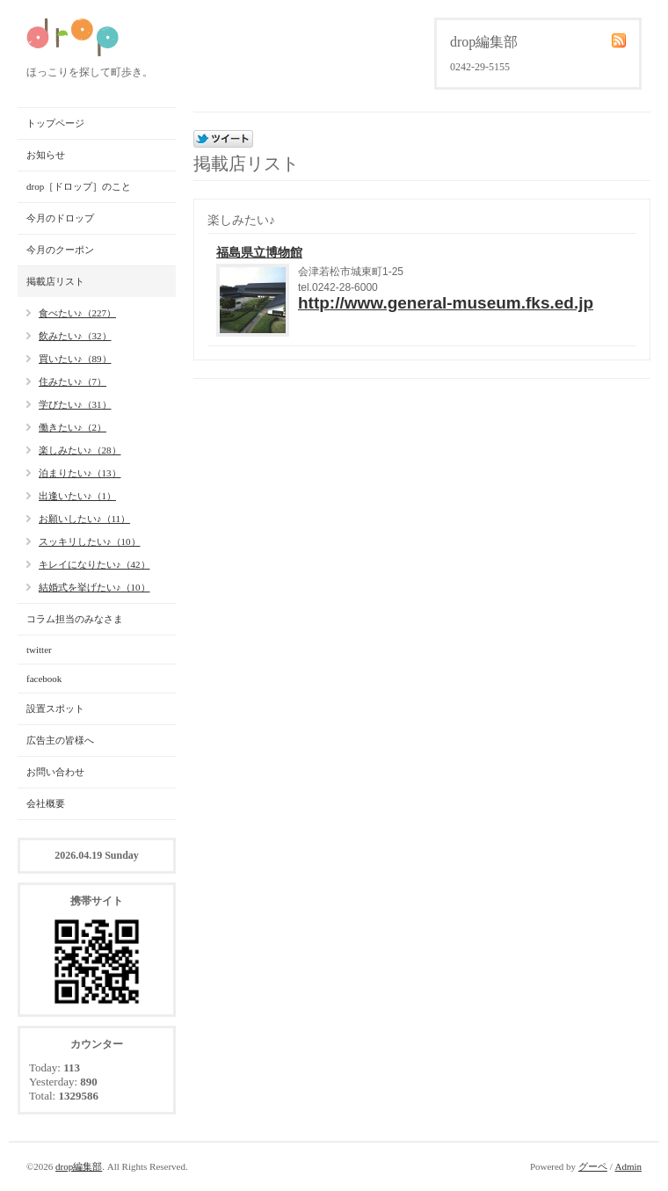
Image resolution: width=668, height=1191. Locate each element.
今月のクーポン (60, 249)
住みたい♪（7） (72, 381)
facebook (44, 678)
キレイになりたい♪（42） (94, 564)
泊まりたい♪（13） (80, 473)
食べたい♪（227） (77, 313)
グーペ (592, 1166)
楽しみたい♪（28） (80, 450)
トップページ (55, 123)
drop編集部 (78, 1166)
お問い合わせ (55, 771)
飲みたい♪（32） (75, 335)
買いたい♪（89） (75, 358)
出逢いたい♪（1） (77, 495)
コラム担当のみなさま (74, 619)
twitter (39, 649)
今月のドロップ (60, 218)
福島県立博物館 (259, 252)
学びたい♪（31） (75, 404)
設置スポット (55, 708)
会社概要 (45, 803)
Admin (628, 1166)
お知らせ (45, 154)
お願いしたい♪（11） (84, 518)
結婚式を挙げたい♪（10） (94, 587)
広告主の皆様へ (60, 740)
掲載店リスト (55, 281)
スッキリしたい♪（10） (90, 541)
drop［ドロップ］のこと (78, 186)
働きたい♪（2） (72, 427)
